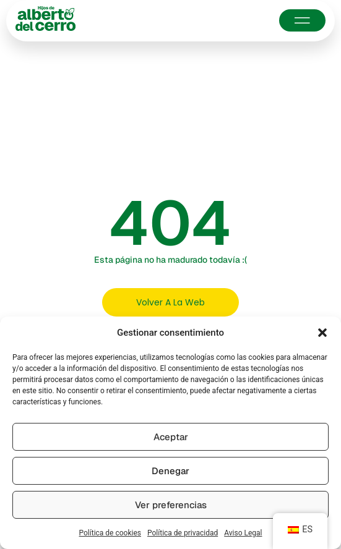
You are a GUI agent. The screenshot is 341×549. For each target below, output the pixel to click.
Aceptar (170, 437)
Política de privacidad (182, 533)
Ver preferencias (171, 505)
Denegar (170, 471)
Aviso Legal (243, 533)
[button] (322, 332)
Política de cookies (110, 533)
